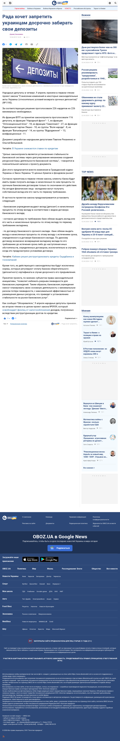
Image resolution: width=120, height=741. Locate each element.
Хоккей (42, 584)
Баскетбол (33, 584)
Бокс (48, 584)
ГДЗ (23, 591)
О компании (26, 517)
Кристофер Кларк (89, 461)
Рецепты (25, 606)
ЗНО (56, 591)
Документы (50, 523)
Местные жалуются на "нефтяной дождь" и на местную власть (99, 58)
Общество (96, 569)
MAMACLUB (43, 621)
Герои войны (20, 8)
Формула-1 (56, 584)
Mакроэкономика (45, 614)
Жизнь (50, 569)
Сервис (56, 599)
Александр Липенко (90, 412)
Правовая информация (77, 517)
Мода (48, 629)
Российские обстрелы (82, 8)
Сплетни (33, 629)
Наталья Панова (89, 325)
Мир (34, 569)
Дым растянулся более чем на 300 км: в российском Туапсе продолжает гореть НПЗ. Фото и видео (99, 50)
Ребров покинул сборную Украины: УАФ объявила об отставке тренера (100, 250)
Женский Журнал (58, 629)
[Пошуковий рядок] (115, 3)
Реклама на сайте (28, 523)
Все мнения (88, 468)
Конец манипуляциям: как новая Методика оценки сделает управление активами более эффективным (93, 319)
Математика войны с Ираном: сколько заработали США (93, 422)
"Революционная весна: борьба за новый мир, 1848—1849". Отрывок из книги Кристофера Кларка (95, 454)
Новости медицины (29, 621)
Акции (49, 599)
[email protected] (30, 724)
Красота (41, 629)
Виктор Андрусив (89, 428)
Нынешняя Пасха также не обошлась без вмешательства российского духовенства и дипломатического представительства (99, 216)
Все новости (112, 569)
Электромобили (39, 599)
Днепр (48, 576)
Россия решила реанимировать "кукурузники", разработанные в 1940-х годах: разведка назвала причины (93, 74)
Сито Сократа (88, 444)
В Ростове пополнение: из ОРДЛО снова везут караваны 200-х (95, 351)
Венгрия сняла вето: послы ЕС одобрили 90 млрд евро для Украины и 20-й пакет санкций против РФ (97, 232)
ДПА (50, 591)
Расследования (69, 569)
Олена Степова (88, 358)
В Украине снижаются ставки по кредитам (35, 148)
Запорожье (40, 576)
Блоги (79, 569)
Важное (86, 15)
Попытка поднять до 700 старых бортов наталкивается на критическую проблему (93, 84)
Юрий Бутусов (88, 341)
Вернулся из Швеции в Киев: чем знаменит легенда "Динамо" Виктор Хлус (95, 406)
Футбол (24, 584)
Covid (51, 621)
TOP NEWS (87, 171)
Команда (49, 517)
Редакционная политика (18, 324)
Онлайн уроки (42, 591)
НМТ (61, 591)
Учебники (30, 591)
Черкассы (57, 576)
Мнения (86, 310)
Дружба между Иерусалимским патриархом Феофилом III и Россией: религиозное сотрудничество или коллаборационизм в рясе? (98, 207)
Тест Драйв (26, 599)
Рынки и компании (29, 614)
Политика (21, 569)
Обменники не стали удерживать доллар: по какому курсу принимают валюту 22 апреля (93, 102)
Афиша (24, 629)
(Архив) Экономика (16, 34)
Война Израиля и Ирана (52, 8)
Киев (24, 576)
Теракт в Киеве (99, 8)
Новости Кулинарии (46, 606)
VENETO (68, 8)
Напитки (34, 606)
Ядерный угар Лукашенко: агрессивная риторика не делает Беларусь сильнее (94, 438)
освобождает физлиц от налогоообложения (26, 310)
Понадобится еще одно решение (94, 238)
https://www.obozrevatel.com (82, 674)
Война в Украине (34, 8)
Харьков (31, 576)
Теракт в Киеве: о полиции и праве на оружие (92, 335)
